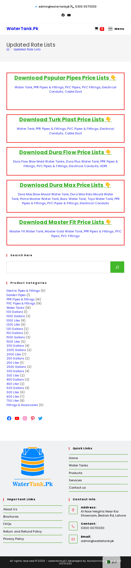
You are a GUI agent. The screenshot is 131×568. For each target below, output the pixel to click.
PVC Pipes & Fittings (82, 128)
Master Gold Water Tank (63, 231)
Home (73, 458)
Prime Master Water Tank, (39, 199)
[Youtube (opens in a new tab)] (68, 15)
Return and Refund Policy (22, 531)
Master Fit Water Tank (26, 231)
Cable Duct (73, 91)
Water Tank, (24, 87)
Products (76, 473)
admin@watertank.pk (54, 6)
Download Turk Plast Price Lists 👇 (65, 119)
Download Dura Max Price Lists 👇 (65, 185)
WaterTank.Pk (23, 29)
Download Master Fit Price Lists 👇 (65, 222)
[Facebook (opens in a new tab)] (63, 15)
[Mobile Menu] (114, 29)
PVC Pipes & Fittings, (52, 166)
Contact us (77, 487)
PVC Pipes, (73, 87)
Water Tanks (78, 465)
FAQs (7, 524)
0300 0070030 (86, 6)
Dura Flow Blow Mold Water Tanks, (39, 161)
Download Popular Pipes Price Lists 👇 (65, 78)
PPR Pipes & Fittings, (49, 87)
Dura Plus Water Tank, (83, 161)
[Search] (117, 267)
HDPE (103, 166)
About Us (10, 509)
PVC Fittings (91, 87)
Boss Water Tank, (73, 199)
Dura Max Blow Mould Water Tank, (43, 194)
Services (75, 480)
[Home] (8, 49)
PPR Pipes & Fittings (99, 231)
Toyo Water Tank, (100, 199)
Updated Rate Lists (27, 49)
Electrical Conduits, (84, 166)
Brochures (11, 516)
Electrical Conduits (94, 203)
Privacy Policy (13, 539)
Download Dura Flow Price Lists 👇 (65, 152)
